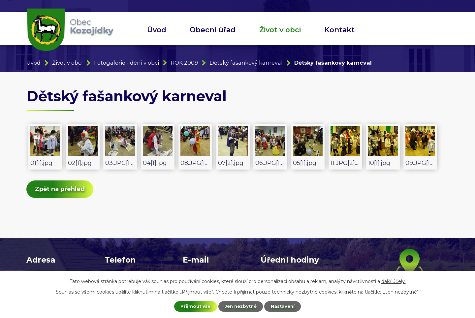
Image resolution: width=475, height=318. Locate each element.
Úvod (156, 29)
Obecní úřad (213, 29)
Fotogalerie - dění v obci (126, 62)
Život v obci (280, 29)
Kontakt (339, 29)
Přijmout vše (192, 306)
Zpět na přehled (63, 190)
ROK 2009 (184, 62)
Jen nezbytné (240, 306)
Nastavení (285, 306)
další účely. (393, 280)
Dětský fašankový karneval (246, 62)
